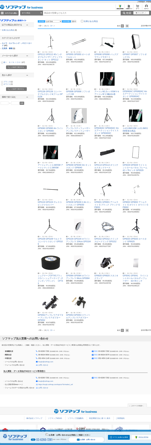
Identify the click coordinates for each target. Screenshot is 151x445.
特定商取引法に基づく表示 (99, 418)
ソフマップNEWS (55, 418)
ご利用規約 (141, 2)
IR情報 (148, 2)
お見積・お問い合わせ (86, 440)
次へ (52, 26)
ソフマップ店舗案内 (75, 418)
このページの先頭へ (137, 405)
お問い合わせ (43, 365)
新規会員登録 (120, 8)
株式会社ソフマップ (34, 418)
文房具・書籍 (8, 48)
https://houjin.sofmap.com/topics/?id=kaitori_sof (55, 384)
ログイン (146, 8)
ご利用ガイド (129, 8)
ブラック (8, 82)
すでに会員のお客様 (120, 437)
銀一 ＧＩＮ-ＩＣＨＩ (14, 62)
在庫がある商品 (9, 30)
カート (138, 8)
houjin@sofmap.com (45, 362)
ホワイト (8, 84)
